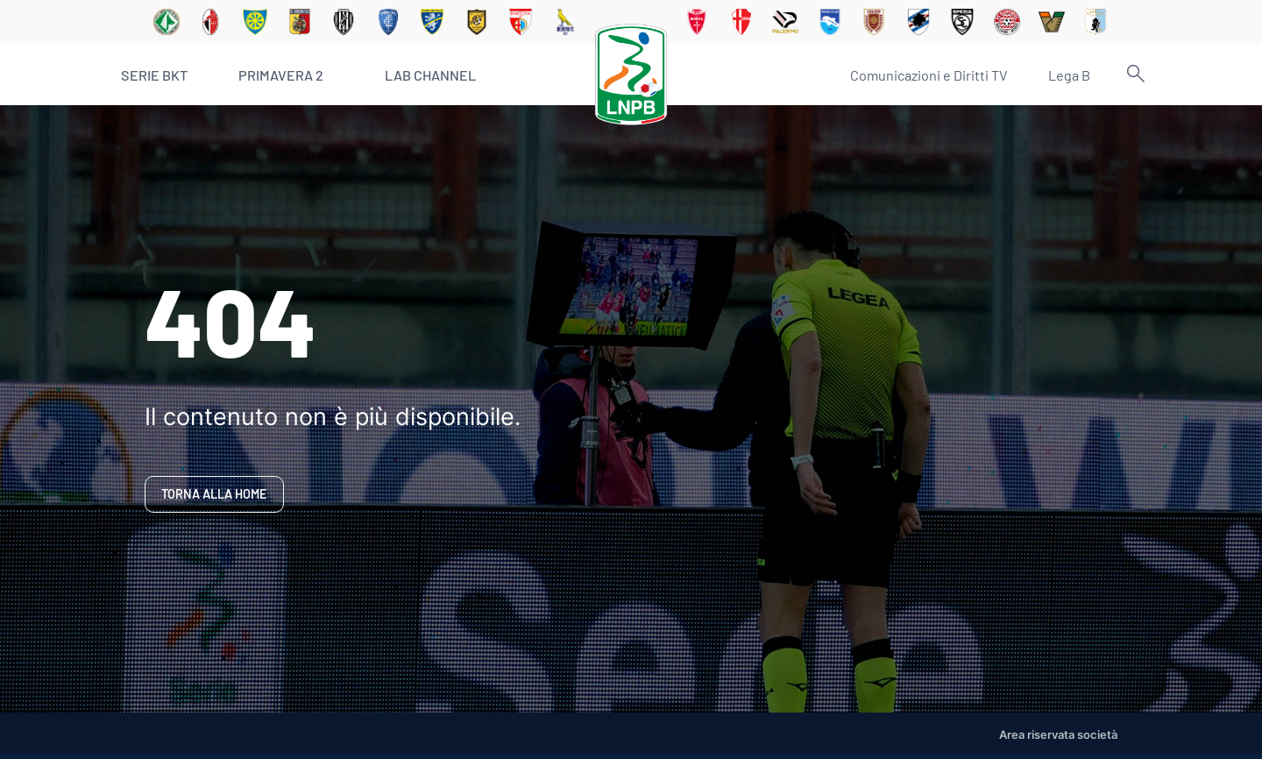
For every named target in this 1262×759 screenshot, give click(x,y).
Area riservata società (1058, 734)
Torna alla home (214, 493)
